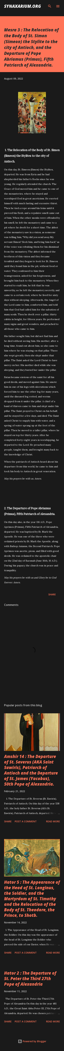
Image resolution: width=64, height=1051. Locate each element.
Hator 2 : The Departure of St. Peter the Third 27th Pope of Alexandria (30, 978)
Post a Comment (26, 821)
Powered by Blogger (32, 1041)
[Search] (50, 6)
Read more (53, 821)
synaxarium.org (22, 6)
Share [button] (52, 594)
